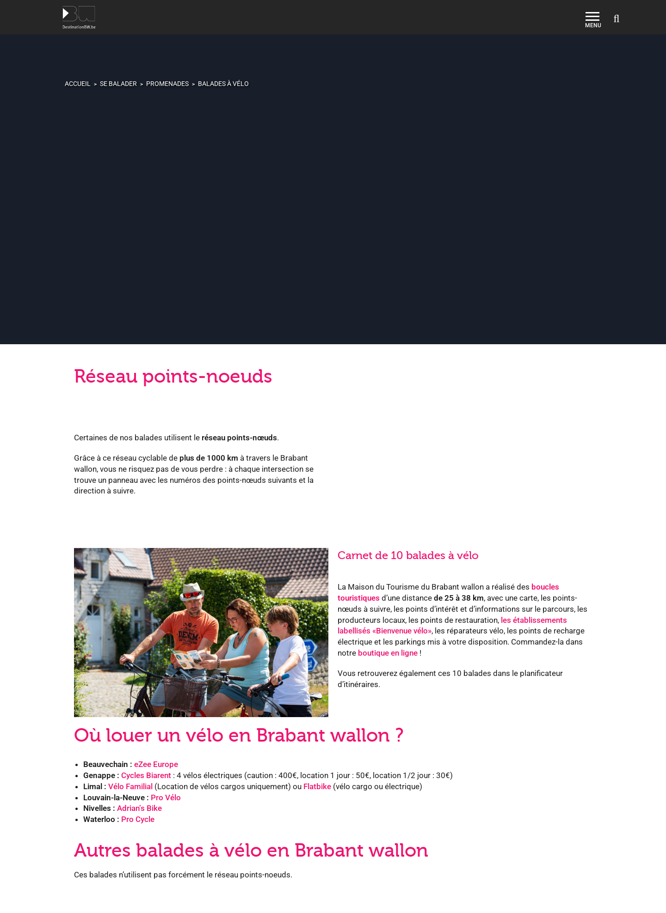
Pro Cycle (137, 819)
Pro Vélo (166, 797)
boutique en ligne (388, 652)
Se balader (118, 83)
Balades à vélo (223, 83)
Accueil (78, 83)
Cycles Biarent (146, 775)
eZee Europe (156, 764)
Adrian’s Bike (139, 808)
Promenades (167, 83)
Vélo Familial (130, 786)
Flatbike (317, 786)
